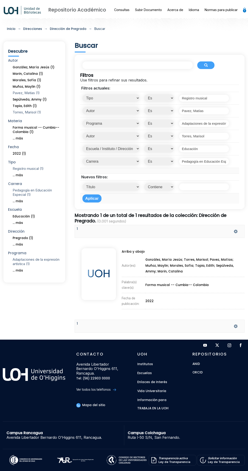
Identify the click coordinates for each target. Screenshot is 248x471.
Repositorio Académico (77, 9)
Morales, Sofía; (182, 266)
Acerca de (175, 10)
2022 (150, 300)
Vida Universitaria (151, 391)
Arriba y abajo (132, 253)
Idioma (194, 10)
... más (18, 138)
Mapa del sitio (90, 405)
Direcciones (32, 29)
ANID (196, 364)
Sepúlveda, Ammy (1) (30, 99)
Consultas (122, 10)
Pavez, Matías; (222, 260)
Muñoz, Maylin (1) (26, 86)
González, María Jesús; (164, 260)
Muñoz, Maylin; (157, 266)
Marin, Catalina (170, 272)
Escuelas (144, 373)
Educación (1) (24, 216)
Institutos (145, 364)
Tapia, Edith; (206, 266)
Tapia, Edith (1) (25, 106)
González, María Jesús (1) (33, 67)
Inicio (11, 29)
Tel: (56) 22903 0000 (93, 379)
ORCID (197, 373)
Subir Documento (148, 10)
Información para (151, 400)
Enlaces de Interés (152, 382)
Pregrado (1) (23, 238)
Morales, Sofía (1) (27, 80)
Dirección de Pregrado (68, 29)
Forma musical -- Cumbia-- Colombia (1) (36, 129)
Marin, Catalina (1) (28, 74)
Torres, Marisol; (197, 260)
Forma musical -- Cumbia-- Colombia (177, 285)
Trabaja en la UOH (153, 408)
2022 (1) (19, 153)
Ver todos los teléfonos (96, 390)
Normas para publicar (221, 10)
